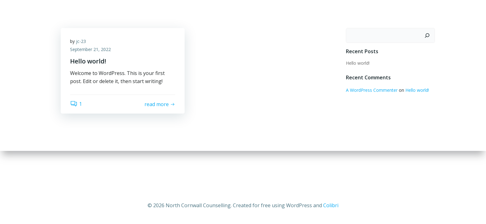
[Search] (427, 35)
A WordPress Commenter (372, 90)
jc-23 (81, 41)
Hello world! (358, 63)
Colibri (330, 205)
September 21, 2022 (90, 49)
